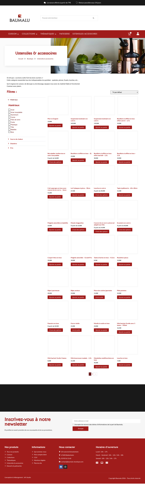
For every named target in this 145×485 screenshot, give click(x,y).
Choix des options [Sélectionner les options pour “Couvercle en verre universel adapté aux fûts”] (101, 231)
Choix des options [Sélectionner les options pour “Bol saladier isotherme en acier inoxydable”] (55, 162)
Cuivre (13, 117)
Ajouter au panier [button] (55, 125)
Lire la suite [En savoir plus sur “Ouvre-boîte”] (76, 330)
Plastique (14, 125)
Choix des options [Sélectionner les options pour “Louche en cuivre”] (101, 195)
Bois (12, 132)
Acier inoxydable (16, 112)
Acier (12, 110)
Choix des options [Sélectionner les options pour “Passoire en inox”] (55, 330)
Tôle (12, 127)
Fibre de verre (15, 120)
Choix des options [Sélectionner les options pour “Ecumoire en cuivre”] (125, 230)
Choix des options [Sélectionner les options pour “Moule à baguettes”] (78, 230)
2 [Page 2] (92, 374)
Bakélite (13, 130)
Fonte (13, 122)
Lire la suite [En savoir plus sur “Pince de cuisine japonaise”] (99, 297)
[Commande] (124, 92)
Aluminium (14, 115)
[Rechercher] (93, 18)
